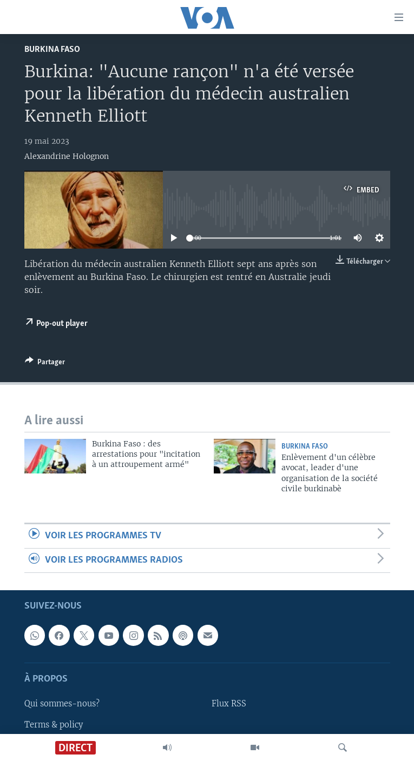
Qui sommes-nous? (62, 704)
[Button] (45, 363)
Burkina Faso (52, 49)
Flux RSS (229, 704)
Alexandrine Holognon (66, 156)
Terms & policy (53, 725)
